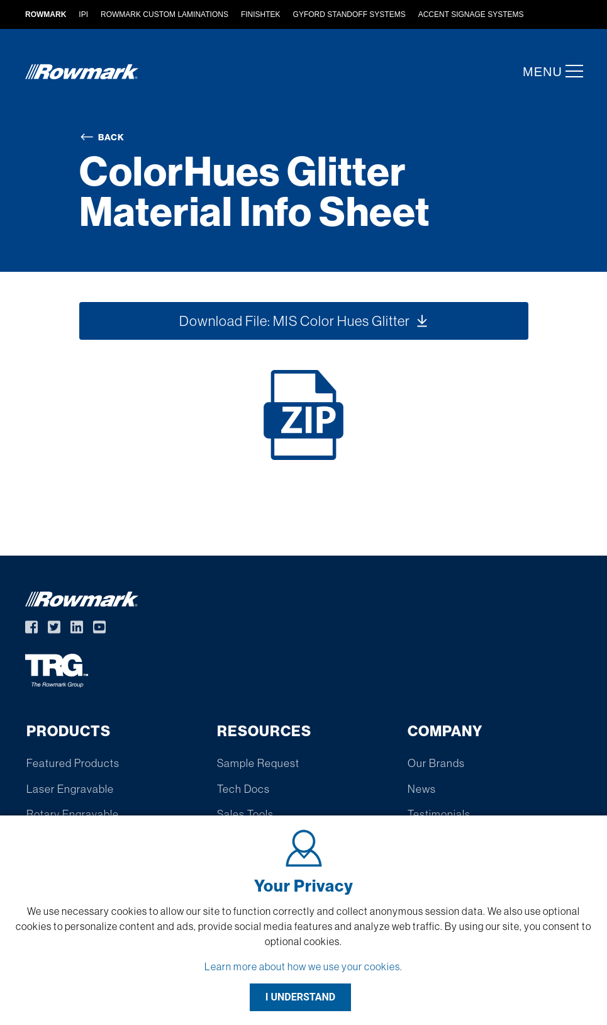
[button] (570, 71)
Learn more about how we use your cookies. (303, 966)
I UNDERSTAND (300, 997)
